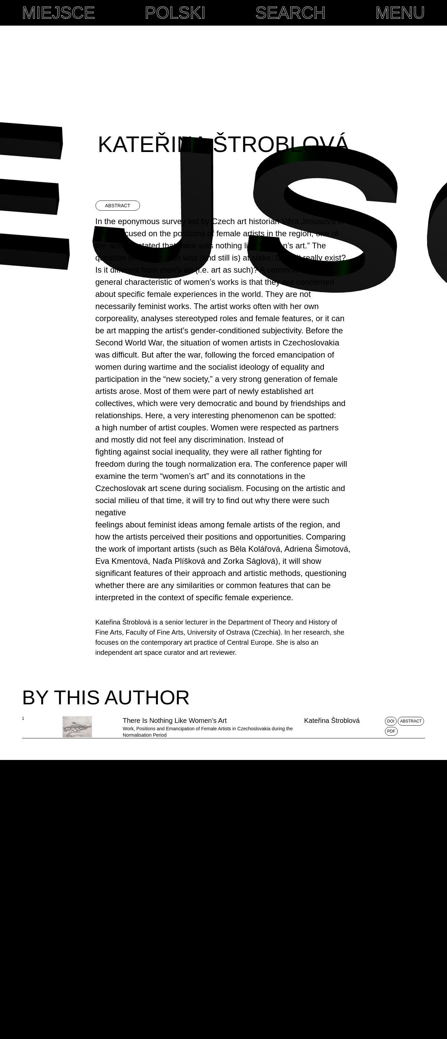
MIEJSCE (57, 12)
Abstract (411, 757)
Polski (174, 12)
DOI (391, 757)
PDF (391, 767)
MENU (400, 12)
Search (289, 12)
